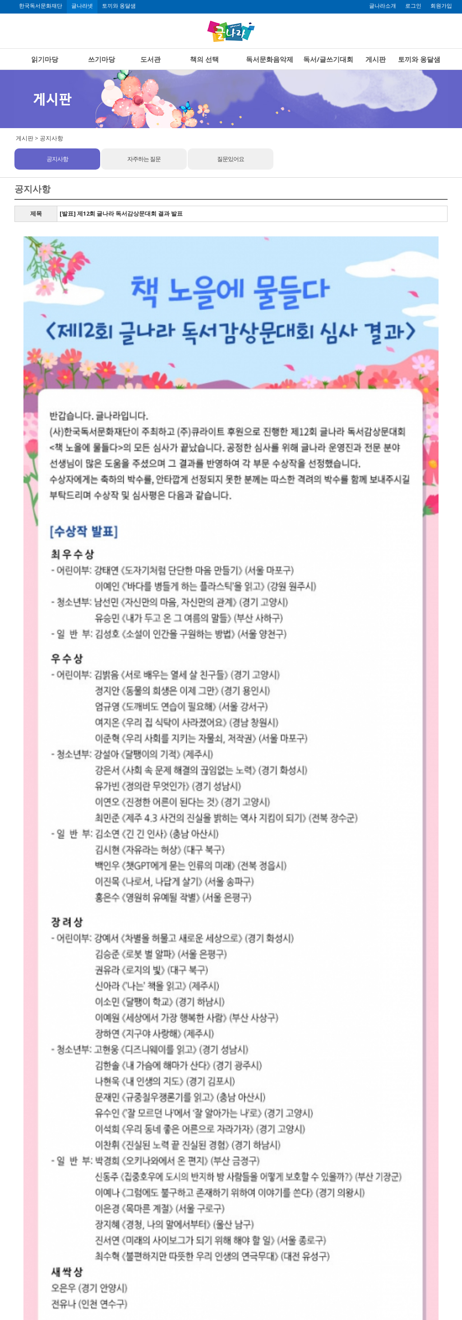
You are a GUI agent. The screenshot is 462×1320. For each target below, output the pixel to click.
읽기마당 (44, 59)
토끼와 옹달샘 (119, 6)
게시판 (375, 59)
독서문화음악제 (269, 59)
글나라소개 (382, 6)
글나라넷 (82, 6)
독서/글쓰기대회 (328, 59)
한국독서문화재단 (40, 6)
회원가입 (441, 6)
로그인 (413, 6)
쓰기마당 (101, 59)
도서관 (150, 59)
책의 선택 (204, 59)
